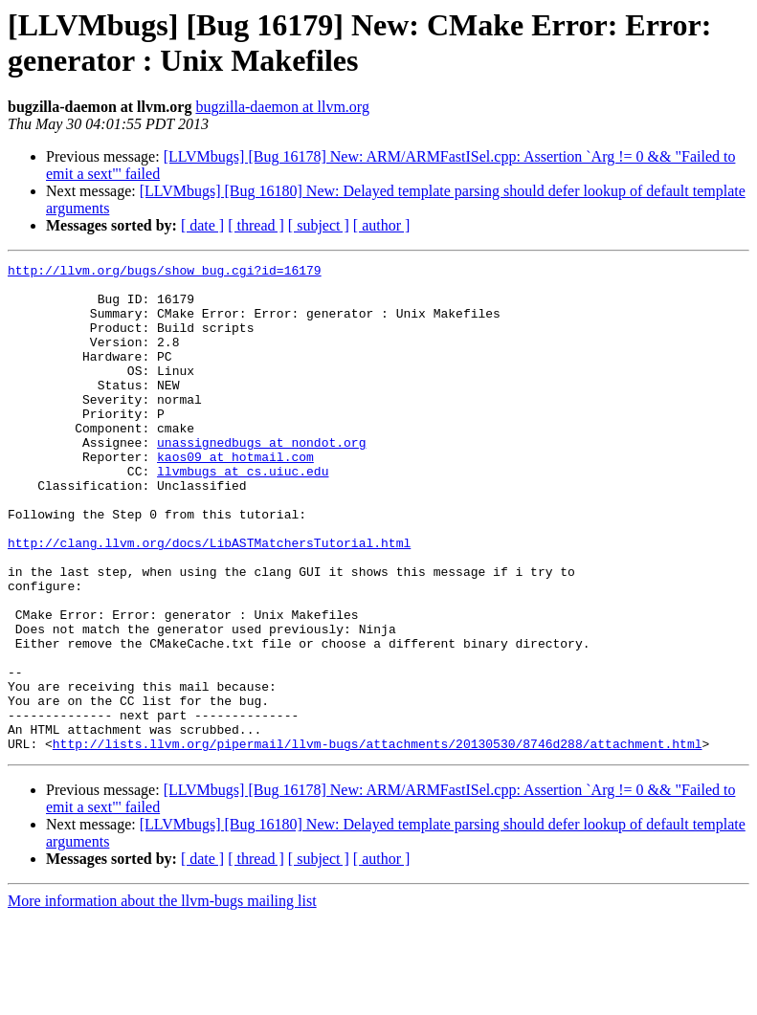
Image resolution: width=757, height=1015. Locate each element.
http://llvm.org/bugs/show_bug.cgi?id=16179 (165, 272)
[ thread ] (256, 225)
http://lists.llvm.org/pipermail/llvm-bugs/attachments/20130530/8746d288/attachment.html (377, 841)
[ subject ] (318, 225)
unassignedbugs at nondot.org (261, 479)
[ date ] (202, 225)
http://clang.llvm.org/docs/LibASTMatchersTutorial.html (209, 599)
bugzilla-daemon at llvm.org (281, 107)
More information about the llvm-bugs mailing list (162, 998)
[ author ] (382, 225)
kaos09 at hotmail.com (235, 496)
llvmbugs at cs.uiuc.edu (242, 513)
